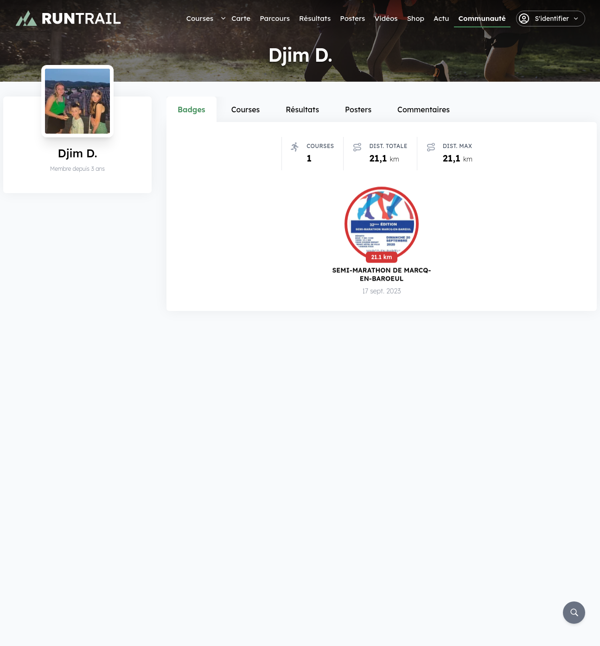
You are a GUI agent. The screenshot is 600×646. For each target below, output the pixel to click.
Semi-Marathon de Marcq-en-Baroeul (381, 274)
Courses (199, 18)
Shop (415, 18)
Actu (441, 18)
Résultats (315, 18)
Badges (191, 109)
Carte (240, 18)
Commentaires (423, 109)
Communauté (482, 18)
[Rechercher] (574, 612)
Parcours (275, 18)
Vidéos (385, 18)
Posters (352, 18)
